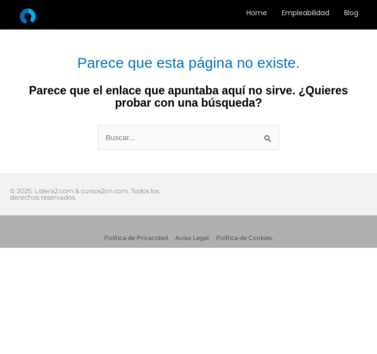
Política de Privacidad (136, 237)
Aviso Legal (192, 237)
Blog (351, 13)
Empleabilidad (305, 13)
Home (256, 13)
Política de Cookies (244, 237)
